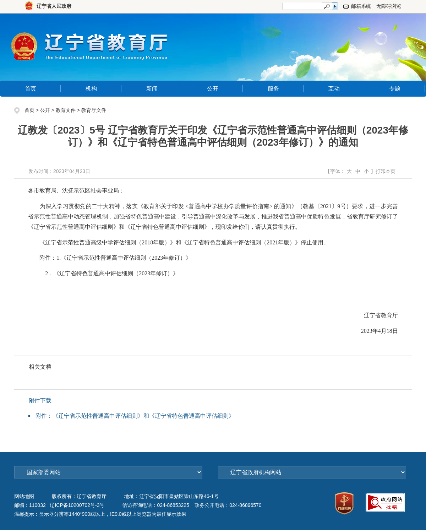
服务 (273, 89)
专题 (394, 89)
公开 (212, 89)
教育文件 (66, 110)
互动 (334, 89)
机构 (91, 89)
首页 (30, 89)
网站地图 (24, 496)
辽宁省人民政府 (54, 6)
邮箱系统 (361, 6)
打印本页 (385, 171)
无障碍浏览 (388, 6)
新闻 (152, 89)
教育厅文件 (93, 110)
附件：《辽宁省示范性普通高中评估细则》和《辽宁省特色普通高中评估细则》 (135, 416)
